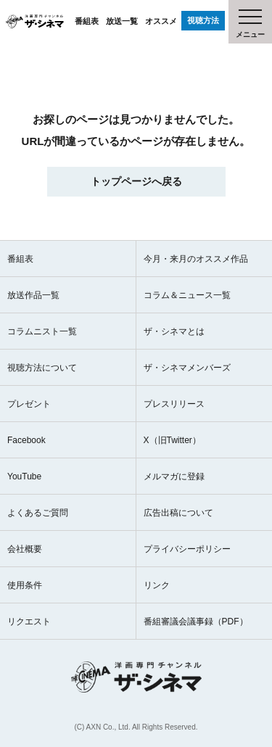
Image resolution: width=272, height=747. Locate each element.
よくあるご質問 (37, 513)
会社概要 (24, 549)
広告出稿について (178, 513)
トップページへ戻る (136, 181)
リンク (157, 585)
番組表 (87, 21)
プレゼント (29, 404)
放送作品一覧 (33, 295)
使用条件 (24, 585)
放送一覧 (122, 21)
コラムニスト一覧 (42, 331)
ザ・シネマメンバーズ (187, 368)
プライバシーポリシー (187, 549)
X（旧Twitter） (172, 440)
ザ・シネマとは (174, 331)
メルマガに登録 (174, 476)
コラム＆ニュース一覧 (187, 295)
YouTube (24, 476)
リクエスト (29, 621)
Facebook (26, 440)
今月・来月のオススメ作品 (196, 259)
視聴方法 (203, 20)
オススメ (161, 21)
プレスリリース (174, 404)
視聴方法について (42, 368)
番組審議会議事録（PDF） (196, 621)
